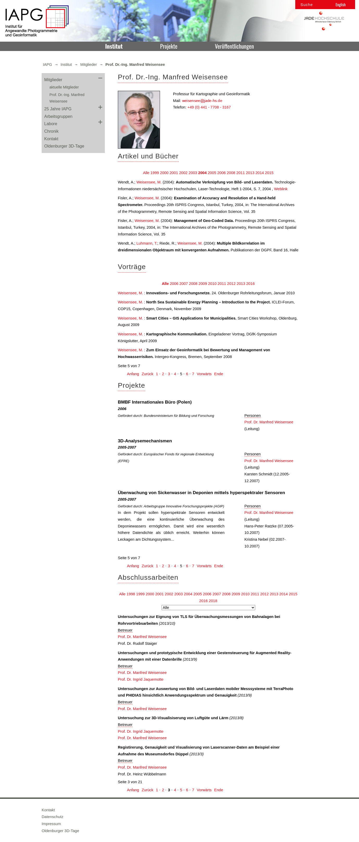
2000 (164, 173)
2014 (259, 173)
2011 (240, 173)
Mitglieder (88, 64)
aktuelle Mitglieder (64, 87)
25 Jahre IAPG (58, 109)
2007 (183, 284)
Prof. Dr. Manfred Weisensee (269, 422)
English (340, 4)
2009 (202, 284)
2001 (174, 173)
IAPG (47, 64)
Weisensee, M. (149, 182)
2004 (202, 173)
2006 (221, 173)
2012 (231, 284)
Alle (146, 173)
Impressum (51, 823)
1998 (131, 594)
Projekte (168, 46)
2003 (193, 173)
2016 (250, 284)
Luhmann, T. (146, 243)
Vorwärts (204, 374)
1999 (154, 173)
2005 (212, 173)
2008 (231, 173)
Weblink (280, 189)
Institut (114, 46)
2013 (250, 173)
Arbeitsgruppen (58, 116)
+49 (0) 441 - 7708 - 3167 (209, 107)
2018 (213, 601)
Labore (50, 124)
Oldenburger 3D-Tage (64, 146)
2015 (269, 173)
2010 (212, 284)
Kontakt (51, 139)
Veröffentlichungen (234, 46)
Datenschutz (52, 816)
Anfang (133, 374)
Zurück (147, 374)
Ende (218, 374)
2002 (183, 173)
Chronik (51, 131)
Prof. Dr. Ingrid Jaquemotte (140, 679)
